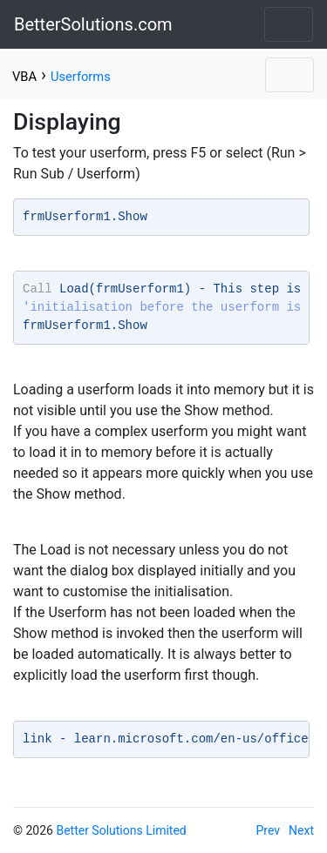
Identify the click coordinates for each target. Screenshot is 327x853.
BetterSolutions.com (93, 24)
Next (301, 830)
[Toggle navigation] (288, 24)
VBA (24, 76)
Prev (268, 830)
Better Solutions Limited (121, 830)
